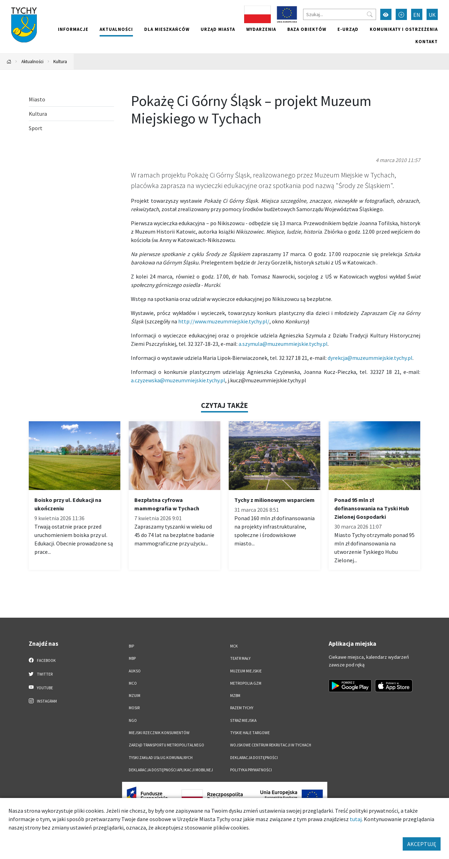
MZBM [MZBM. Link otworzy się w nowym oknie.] (235, 695)
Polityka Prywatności (251, 769)
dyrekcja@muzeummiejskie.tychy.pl (370, 357)
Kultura (60, 61)
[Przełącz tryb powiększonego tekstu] (401, 14)
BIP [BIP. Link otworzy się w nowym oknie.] (131, 646)
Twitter (41, 674)
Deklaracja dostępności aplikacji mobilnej (171, 769)
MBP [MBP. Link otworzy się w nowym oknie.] (132, 658)
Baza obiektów (306, 29)
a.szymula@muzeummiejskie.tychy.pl (283, 343)
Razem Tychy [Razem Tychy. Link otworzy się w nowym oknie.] (241, 707)
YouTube (41, 687)
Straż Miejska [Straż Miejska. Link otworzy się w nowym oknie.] (243, 720)
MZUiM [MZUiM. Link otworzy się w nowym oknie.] (134, 695)
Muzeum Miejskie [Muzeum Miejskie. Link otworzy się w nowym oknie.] (246, 671)
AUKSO (135, 671)
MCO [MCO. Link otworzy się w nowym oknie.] (133, 683)
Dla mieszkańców (166, 29)
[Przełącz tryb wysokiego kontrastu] (385, 14)
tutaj (356, 819)
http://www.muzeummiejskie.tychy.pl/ (223, 321)
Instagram (43, 701)
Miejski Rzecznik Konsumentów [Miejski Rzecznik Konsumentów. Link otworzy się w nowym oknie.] (159, 732)
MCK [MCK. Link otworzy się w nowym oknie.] (234, 646)
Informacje (73, 29)
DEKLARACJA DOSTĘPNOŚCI (254, 757)
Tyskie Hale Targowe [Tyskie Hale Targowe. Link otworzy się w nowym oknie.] (250, 732)
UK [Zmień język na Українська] (432, 14)
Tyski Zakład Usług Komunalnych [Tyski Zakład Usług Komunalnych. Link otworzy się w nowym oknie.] (161, 757)
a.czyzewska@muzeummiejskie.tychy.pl (178, 380)
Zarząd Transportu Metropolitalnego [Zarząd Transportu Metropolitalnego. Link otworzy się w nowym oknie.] (166, 745)
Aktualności (116, 29)
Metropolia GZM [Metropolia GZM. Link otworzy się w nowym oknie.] (245, 683)
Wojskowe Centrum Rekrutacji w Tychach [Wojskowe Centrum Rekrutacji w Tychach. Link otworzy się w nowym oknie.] (270, 745)
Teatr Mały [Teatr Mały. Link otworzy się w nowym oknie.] (240, 658)
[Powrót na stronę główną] (9, 61)
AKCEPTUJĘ (421, 843)
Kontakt (426, 41)
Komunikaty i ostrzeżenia (404, 29)
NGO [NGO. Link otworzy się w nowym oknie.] (133, 720)
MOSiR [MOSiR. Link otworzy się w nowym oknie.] (134, 707)
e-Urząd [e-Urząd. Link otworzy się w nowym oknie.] (347, 29)
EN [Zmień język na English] (416, 14)
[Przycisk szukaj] (370, 14)
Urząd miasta (218, 29)
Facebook (42, 660)
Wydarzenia (261, 29)
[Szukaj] (339, 14)
